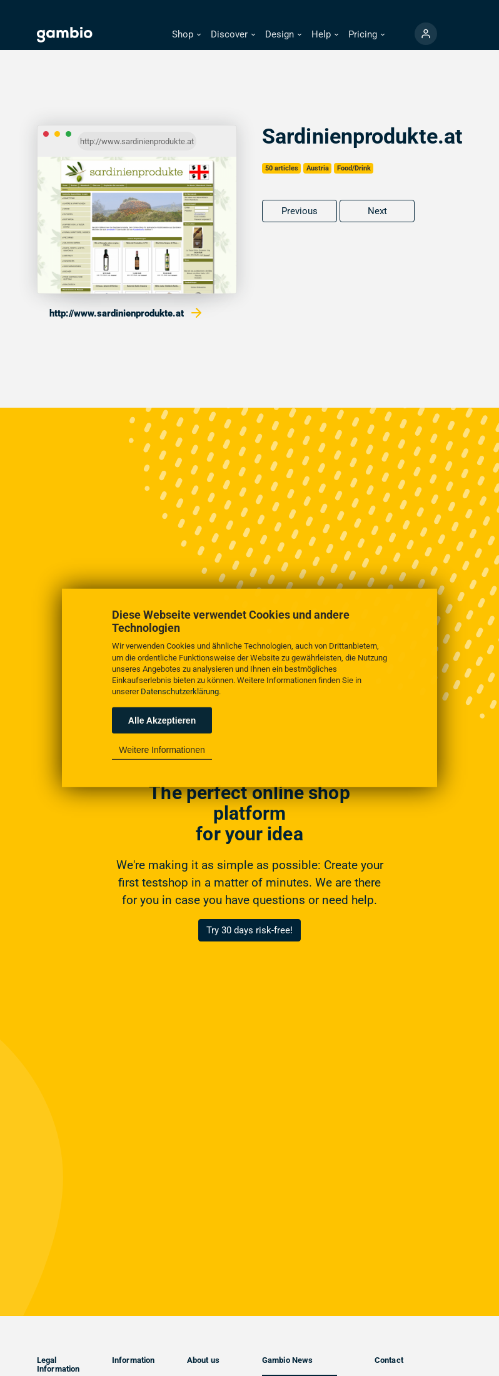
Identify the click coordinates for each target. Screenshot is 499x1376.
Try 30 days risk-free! (249, 930)
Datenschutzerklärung (180, 691)
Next (377, 211)
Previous (299, 211)
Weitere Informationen (161, 750)
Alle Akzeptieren (162, 720)
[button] (186, 34)
